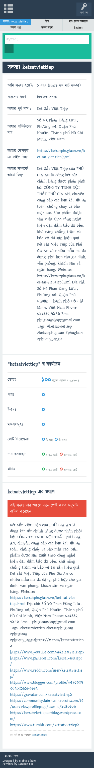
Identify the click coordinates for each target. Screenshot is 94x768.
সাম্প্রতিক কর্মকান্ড (78, 21)
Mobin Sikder (27, 761)
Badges (78, 27)
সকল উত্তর (47, 27)
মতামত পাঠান (12, 756)
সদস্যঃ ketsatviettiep (15, 21)
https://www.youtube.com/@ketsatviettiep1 (47, 652)
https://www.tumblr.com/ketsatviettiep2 (44, 725)
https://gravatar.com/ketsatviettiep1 (41, 694)
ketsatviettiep (39, 735)
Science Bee (26, 764)
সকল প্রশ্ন (16, 27)
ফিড (47, 21)
